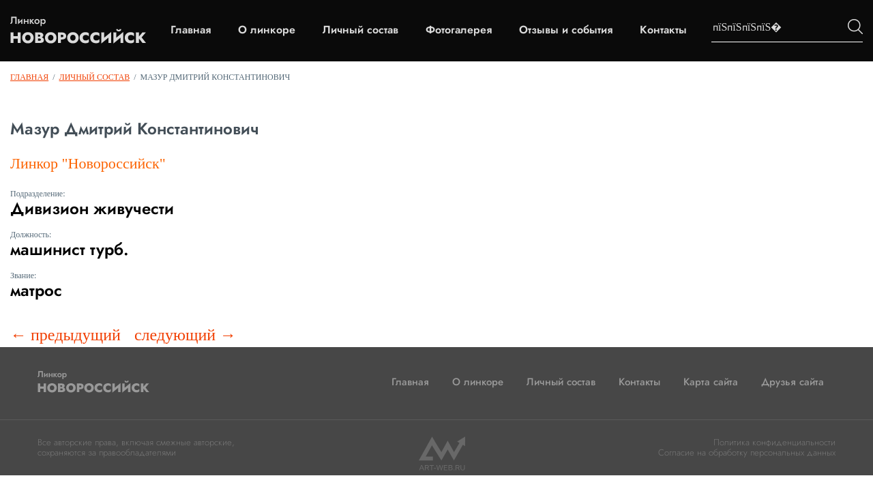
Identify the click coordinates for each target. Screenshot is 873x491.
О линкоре (266, 30)
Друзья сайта (792, 381)
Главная (191, 30)
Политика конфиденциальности (774, 442)
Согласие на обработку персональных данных (746, 452)
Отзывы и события (565, 30)
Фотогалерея (459, 30)
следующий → (185, 335)
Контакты (663, 30)
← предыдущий (65, 335)
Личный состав (360, 30)
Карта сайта (710, 381)
